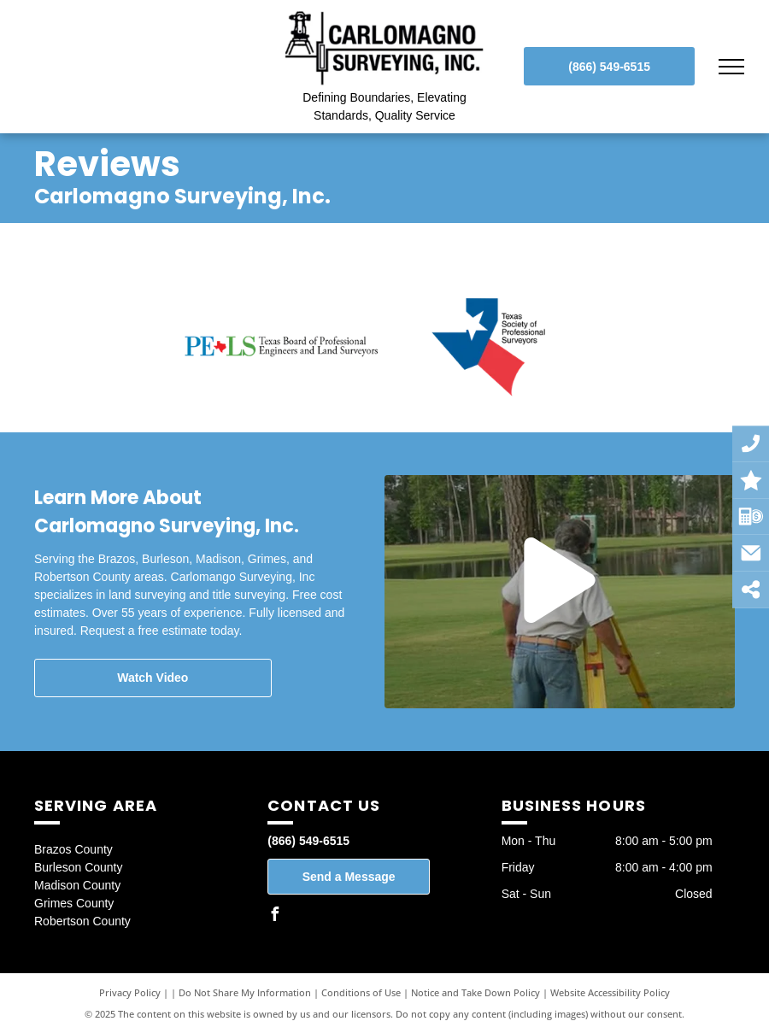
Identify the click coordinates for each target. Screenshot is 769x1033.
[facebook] (274, 916)
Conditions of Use (361, 992)
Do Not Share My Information (245, 992)
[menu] (731, 66)
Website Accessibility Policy (610, 992)
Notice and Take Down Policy (475, 992)
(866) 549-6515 (308, 841)
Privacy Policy (130, 992)
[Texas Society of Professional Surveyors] (488, 346)
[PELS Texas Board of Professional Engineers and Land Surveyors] (281, 346)
